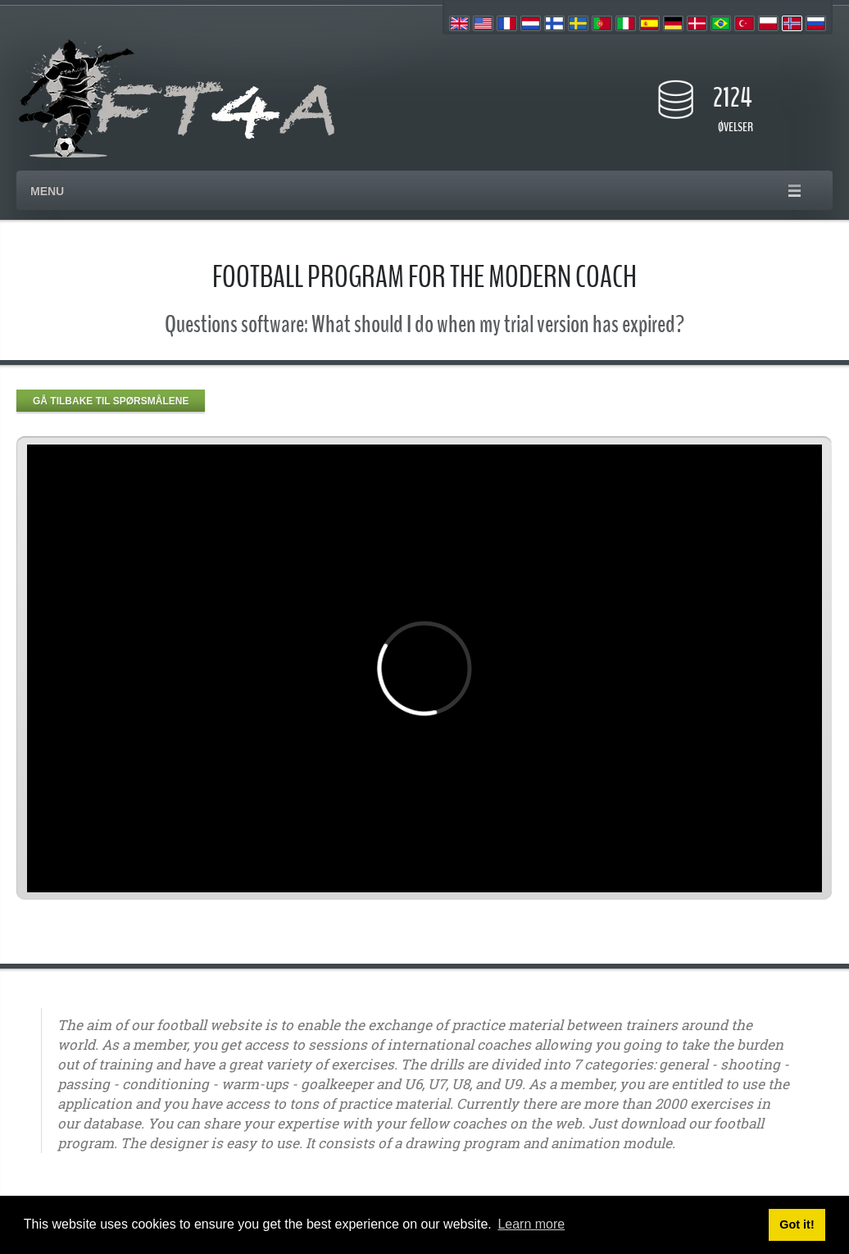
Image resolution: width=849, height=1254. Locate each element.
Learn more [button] (531, 1224)
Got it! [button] (796, 1224)
